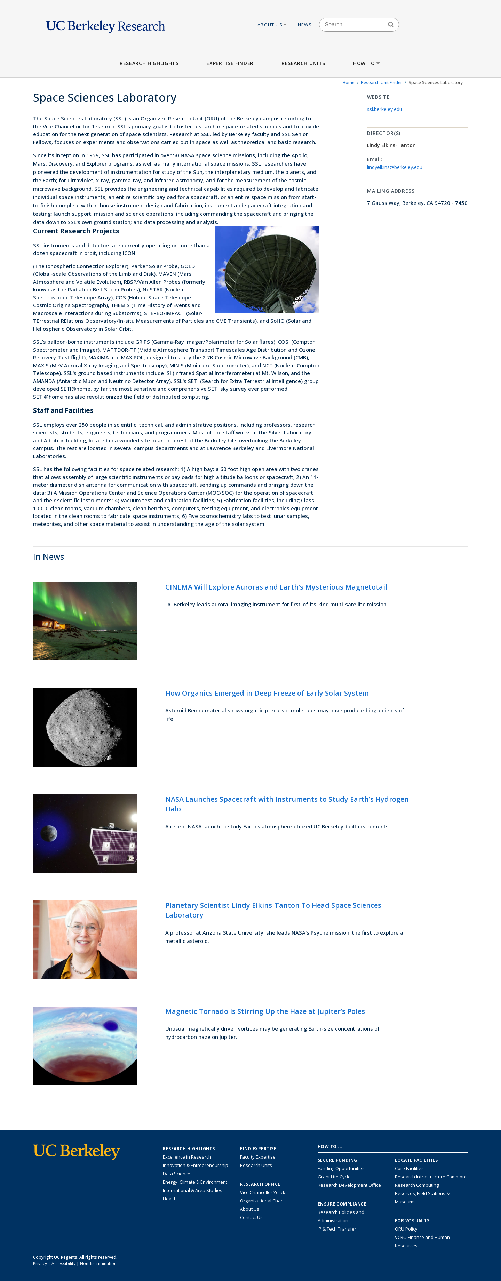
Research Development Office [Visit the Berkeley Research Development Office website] (349, 1185)
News (305, 25)
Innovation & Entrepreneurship (195, 1165)
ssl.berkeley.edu (384, 109)
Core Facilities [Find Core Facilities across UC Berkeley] (409, 1168)
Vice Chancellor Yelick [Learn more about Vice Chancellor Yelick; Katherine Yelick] (262, 1192)
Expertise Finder (229, 63)
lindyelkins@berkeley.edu (394, 167)
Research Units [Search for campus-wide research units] (256, 1165)
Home (349, 83)
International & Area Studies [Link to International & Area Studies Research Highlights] (192, 1190)
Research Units (303, 63)
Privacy (40, 1263)
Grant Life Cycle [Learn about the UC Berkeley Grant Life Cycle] (334, 1177)
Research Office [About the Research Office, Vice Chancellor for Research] (260, 1184)
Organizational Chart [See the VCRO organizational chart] (262, 1201)
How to (367, 63)
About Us (272, 25)
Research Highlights (149, 63)
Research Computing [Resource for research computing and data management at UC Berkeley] (417, 1185)
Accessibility (63, 1263)
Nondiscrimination (98, 1263)
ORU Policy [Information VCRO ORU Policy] (406, 1229)
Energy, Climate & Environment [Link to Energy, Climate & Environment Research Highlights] (195, 1182)
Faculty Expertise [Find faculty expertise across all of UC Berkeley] (258, 1157)
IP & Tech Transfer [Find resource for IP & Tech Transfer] (337, 1229)
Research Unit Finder (381, 83)
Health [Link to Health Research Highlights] (170, 1198)
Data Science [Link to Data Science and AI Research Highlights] (176, 1173)
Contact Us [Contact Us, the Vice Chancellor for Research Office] (251, 1217)
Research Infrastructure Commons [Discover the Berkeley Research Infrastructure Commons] (431, 1177)
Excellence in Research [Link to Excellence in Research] (187, 1157)
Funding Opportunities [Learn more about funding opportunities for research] (341, 1168)
